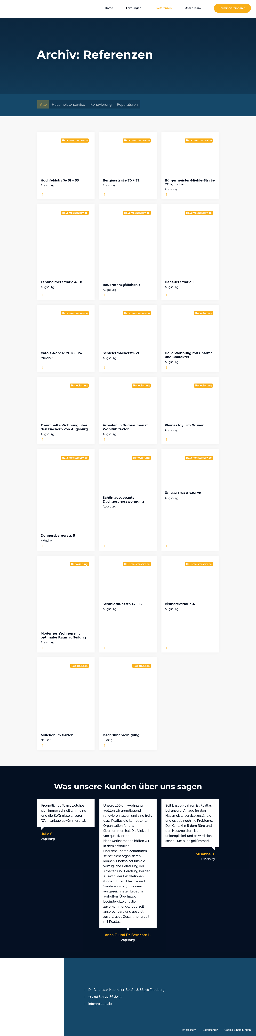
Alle (43, 104)
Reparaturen (127, 104)
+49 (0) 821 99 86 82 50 (105, 997)
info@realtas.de (100, 1004)
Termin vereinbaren (232, 8)
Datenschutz (210, 1029)
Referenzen (164, 8)
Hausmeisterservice (68, 104)
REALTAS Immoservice (17, 9)
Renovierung (101, 104)
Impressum (189, 1029)
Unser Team (193, 8)
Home (109, 8)
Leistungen (133, 8)
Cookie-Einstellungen (237, 1029)
